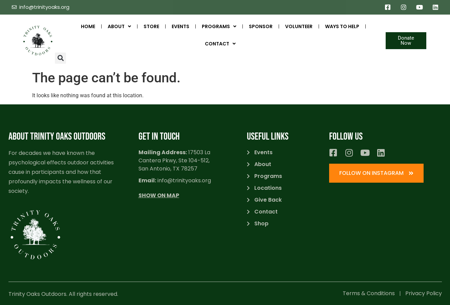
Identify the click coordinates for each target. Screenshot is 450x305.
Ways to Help (342, 26)
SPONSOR (261, 26)
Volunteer (299, 26)
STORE (151, 26)
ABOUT (119, 26)
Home (88, 26)
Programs (219, 26)
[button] (60, 58)
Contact (220, 43)
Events (180, 26)
